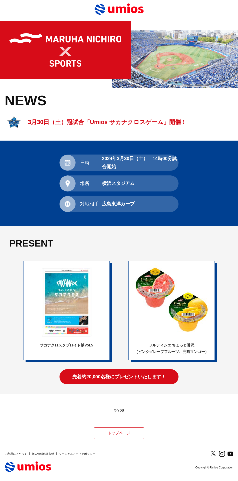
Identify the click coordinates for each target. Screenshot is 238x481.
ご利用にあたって (16, 453)
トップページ (119, 433)
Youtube (230, 454)
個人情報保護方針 (43, 453)
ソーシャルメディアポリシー (77, 453)
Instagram (222, 454)
